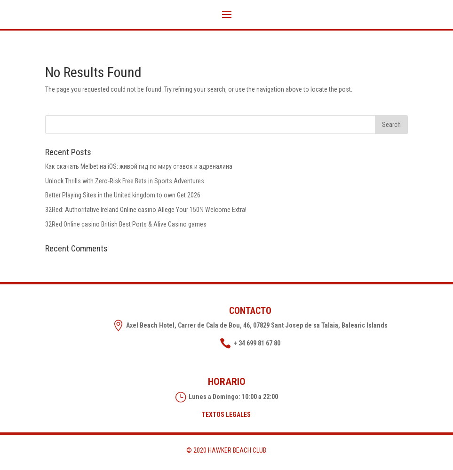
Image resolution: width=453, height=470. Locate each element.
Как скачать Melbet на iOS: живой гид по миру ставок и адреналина (138, 166)
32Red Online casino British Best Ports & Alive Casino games (126, 224)
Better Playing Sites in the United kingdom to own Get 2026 (122, 195)
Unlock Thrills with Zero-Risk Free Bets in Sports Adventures (124, 181)
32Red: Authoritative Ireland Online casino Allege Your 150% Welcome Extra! (145, 209)
